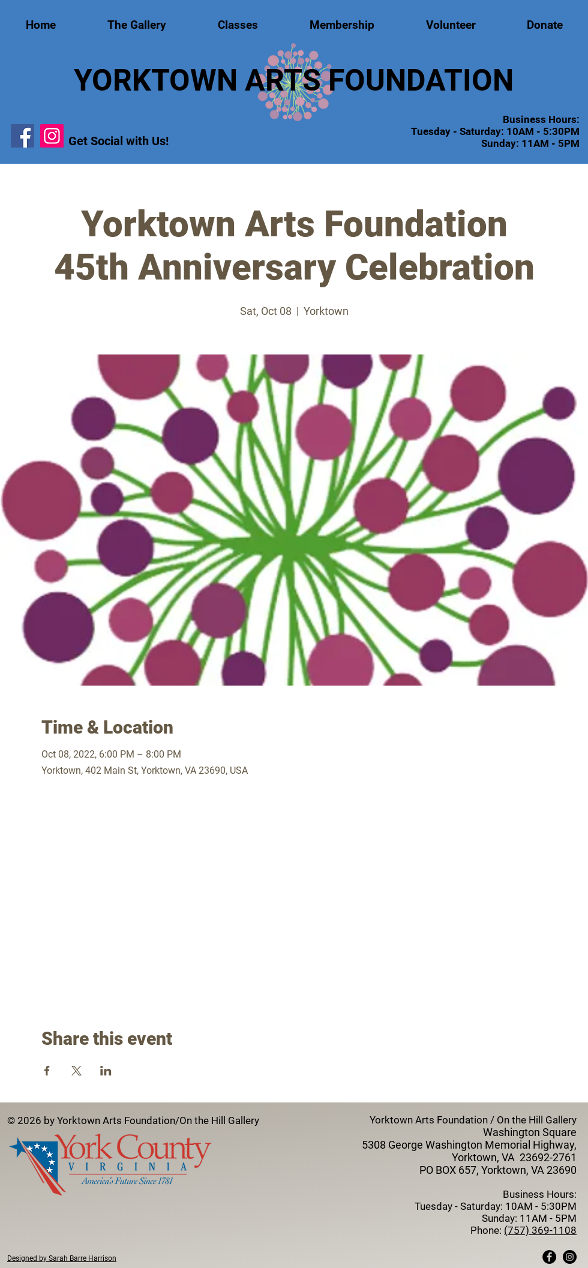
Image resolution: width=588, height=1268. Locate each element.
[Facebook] (22, 136)
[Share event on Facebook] (47, 1070)
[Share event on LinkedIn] (106, 1070)
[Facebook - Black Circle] (549, 1257)
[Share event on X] (76, 1070)
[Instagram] (52, 136)
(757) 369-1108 (540, 1230)
